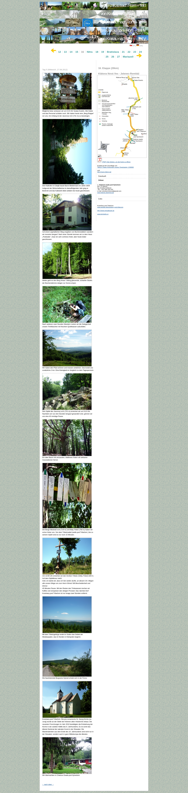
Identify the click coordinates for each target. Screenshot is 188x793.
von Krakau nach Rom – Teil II (123, 13)
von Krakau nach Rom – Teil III (123, 22)
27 (118, 56)
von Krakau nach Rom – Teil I (124, 5)
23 (134, 51)
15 (76, 51)
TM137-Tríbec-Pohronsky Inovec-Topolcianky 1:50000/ (115, 167)
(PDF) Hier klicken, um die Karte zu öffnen (114, 162)
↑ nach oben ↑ (48, 784)
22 (129, 51)
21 (123, 51)
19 (102, 51)
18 (96, 51)
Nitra (90, 51)
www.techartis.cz (102, 214)
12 (59, 51)
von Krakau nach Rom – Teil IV (122, 30)
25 (107, 56)
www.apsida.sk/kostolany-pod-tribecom (110, 207)
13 (65, 51)
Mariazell (128, 56)
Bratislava (113, 51)
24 (140, 51)
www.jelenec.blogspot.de (105, 192)
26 (112, 56)
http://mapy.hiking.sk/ (104, 172)
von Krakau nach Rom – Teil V (123, 38)
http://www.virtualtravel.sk (105, 210)
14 (71, 51)
